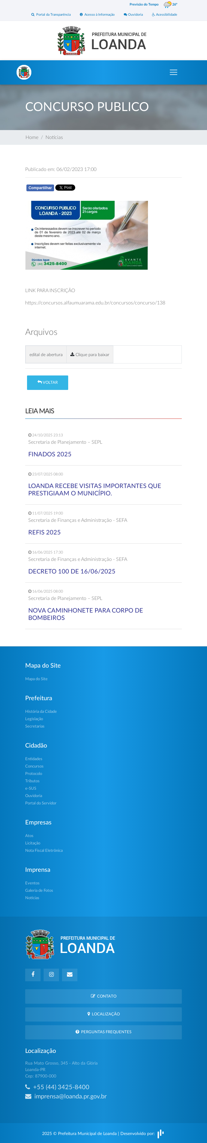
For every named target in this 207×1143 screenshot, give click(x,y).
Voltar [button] (47, 382)
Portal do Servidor (41, 803)
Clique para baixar (89, 354)
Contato (103, 996)
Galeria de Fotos (39, 891)
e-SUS (30, 789)
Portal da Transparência (51, 14)
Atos (29, 836)
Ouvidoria (133, 14)
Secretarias (35, 726)
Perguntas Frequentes (103, 1032)
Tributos (32, 781)
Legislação (34, 719)
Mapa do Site (36, 679)
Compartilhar (40, 188)
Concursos (34, 766)
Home (31, 137)
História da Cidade (41, 712)
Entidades (33, 759)
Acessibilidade (164, 14)
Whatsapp (96, 189)
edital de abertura (46, 354)
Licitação (32, 843)
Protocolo (33, 774)
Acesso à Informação (97, 14)
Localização (104, 1014)
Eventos (32, 883)
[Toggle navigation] (173, 72)
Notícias (54, 137)
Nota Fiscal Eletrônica (44, 851)
